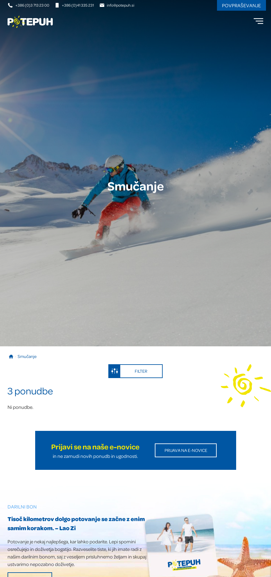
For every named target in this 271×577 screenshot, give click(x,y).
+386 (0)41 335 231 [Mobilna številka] (74, 5)
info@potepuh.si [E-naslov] (117, 5)
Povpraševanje (241, 5)
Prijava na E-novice (186, 450)
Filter (128, 371)
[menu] (258, 21)
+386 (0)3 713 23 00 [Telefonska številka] (28, 5)
